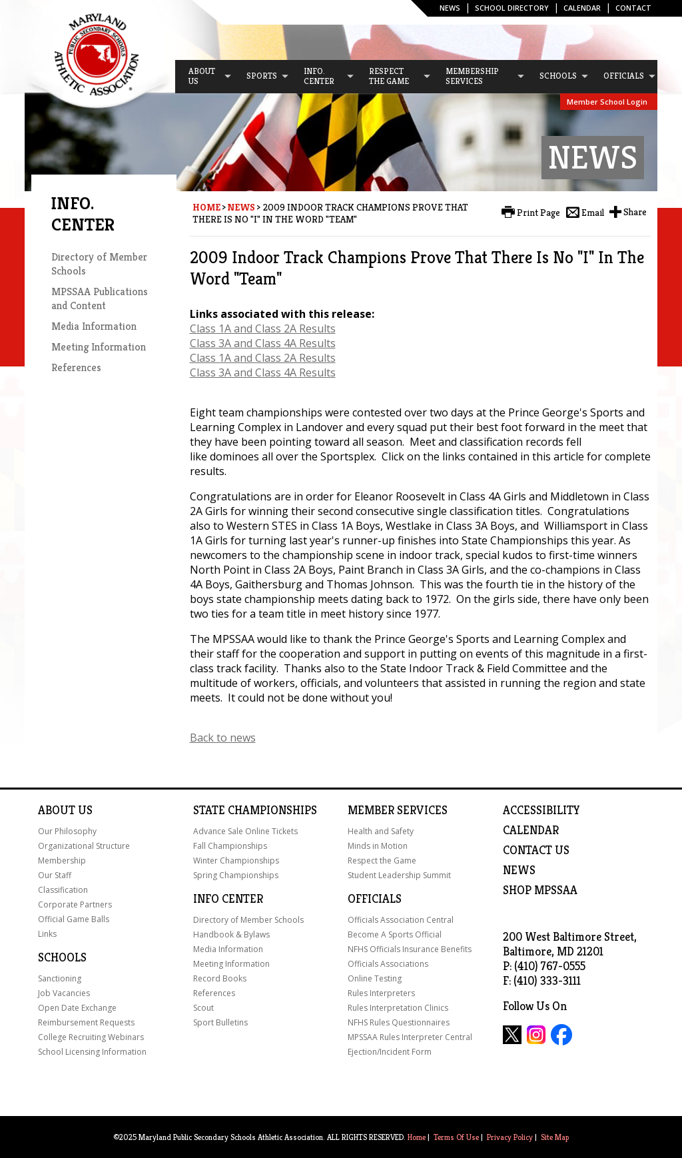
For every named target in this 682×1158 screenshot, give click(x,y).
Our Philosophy (67, 831)
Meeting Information (98, 347)
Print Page (538, 213)
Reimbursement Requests (86, 1022)
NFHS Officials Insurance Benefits (410, 949)
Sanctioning (59, 978)
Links (47, 933)
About (56, 810)
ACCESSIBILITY (541, 810)
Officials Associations (388, 963)
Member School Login (607, 102)
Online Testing (375, 978)
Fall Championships (230, 846)
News (450, 8)
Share (635, 212)
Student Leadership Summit (399, 875)
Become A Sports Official (395, 934)
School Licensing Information (92, 1051)
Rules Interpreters (381, 993)
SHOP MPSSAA (540, 890)
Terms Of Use (456, 1137)
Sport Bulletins (220, 1022)
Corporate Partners (75, 904)
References (76, 367)
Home (206, 207)
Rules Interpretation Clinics (398, 1007)
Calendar (582, 8)
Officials (375, 898)
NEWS (519, 870)
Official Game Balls (73, 919)
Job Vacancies (64, 993)
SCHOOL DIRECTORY (512, 8)
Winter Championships (236, 860)
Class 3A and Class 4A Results (263, 343)
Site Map (555, 1137)
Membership (62, 860)
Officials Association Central (401, 919)
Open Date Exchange (77, 1007)
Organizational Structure (84, 846)
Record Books (219, 978)
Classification (63, 889)
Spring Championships (235, 875)
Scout (203, 1007)
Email (592, 213)
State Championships (255, 810)
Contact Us (536, 850)
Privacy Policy (510, 1137)
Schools (62, 957)
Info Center (228, 898)
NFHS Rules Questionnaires (399, 1022)
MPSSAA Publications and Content (99, 298)
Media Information (94, 326)
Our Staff (54, 875)
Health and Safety (381, 831)
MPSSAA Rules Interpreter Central (410, 1037)
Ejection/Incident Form (390, 1051)
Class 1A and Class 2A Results (263, 328)
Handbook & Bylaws (231, 934)
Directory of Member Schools (248, 919)
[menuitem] (203, 76)
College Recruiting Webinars (91, 1037)
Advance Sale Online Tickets (245, 831)
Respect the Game (382, 860)
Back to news (223, 737)
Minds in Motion (378, 846)
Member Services (398, 810)
